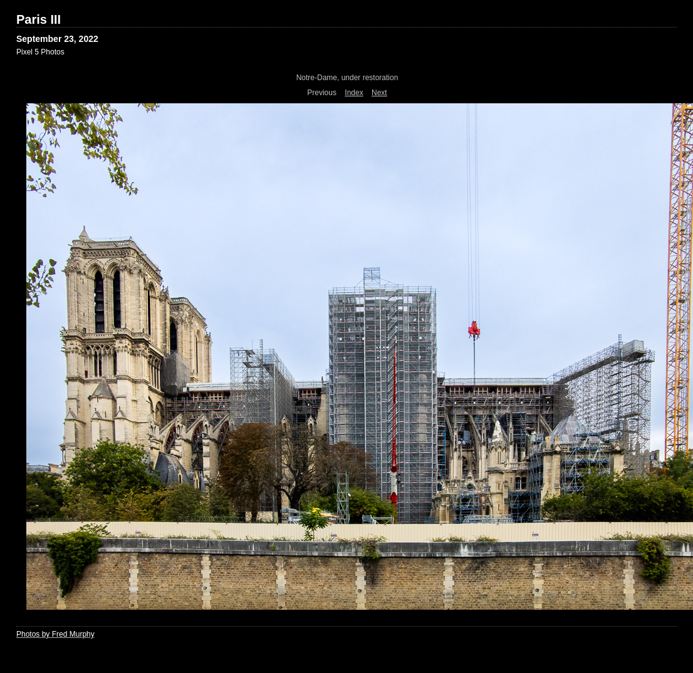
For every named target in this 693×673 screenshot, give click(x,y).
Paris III (38, 19)
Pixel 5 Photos (40, 52)
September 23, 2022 (57, 39)
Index (354, 92)
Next (379, 92)
